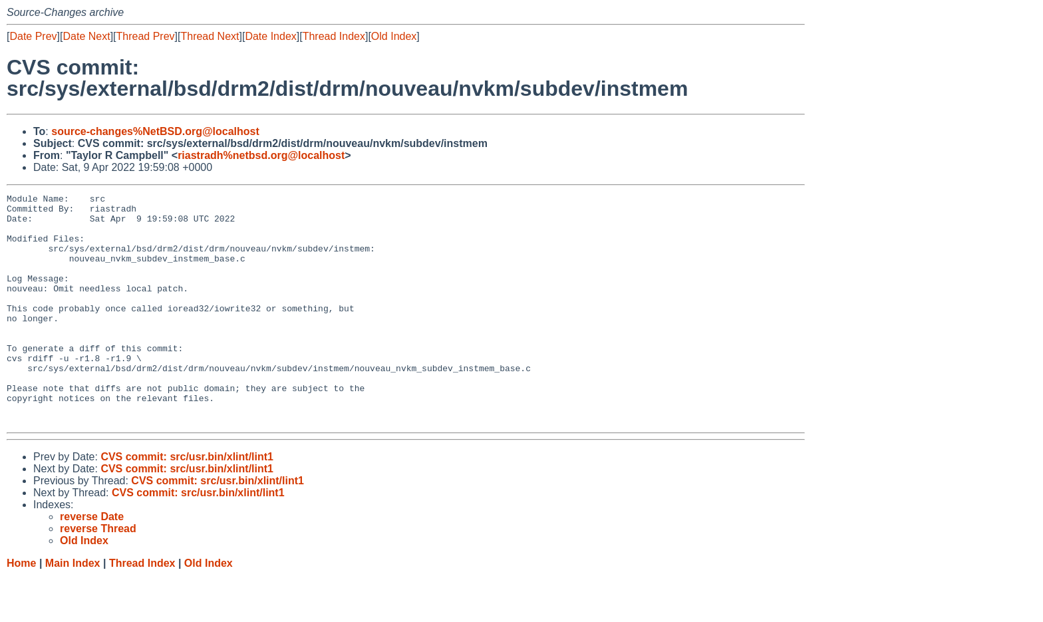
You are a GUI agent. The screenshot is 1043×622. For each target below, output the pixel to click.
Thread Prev (145, 36)
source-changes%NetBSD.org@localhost (155, 131)
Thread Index (334, 36)
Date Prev (33, 36)
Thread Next (209, 36)
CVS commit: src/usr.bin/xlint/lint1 (186, 502)
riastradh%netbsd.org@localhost (261, 155)
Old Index (393, 36)
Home (21, 609)
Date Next (86, 36)
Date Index (270, 36)
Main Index (72, 609)
